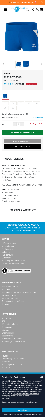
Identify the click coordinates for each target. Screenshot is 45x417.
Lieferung (6, 252)
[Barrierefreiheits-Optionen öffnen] (5, 271)
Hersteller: (7, 190)
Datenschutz (7, 327)
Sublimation (7, 289)
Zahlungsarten (8, 249)
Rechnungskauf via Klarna (13, 364)
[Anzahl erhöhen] (22, 124)
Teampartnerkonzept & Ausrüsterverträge (19, 292)
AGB (4, 321)
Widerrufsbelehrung (10, 324)
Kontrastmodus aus (21, 271)
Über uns (5, 330)
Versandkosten (8, 246)
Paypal (5, 356)
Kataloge (5, 304)
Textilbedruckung (9, 295)
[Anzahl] (18, 124)
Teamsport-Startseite (10, 287)
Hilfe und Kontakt (9, 243)
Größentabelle (38, 117)
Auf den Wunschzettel (22, 141)
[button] (5, 9)
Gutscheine (6, 258)
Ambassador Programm (12, 339)
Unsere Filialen (8, 333)
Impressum (6, 318)
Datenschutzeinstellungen (13, 263)
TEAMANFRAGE (22, 146)
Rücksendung (7, 255)
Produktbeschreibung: (13, 165)
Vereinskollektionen (10, 298)
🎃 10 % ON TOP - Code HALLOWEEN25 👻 (22, 2)
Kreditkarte (6, 362)
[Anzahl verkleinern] (15, 124)
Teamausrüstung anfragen (13, 301)
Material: (6, 185)
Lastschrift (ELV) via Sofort (13, 359)
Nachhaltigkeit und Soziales (13, 341)
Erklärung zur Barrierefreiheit (14, 261)
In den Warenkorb (22, 132)
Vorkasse (6, 367)
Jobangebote (7, 336)
